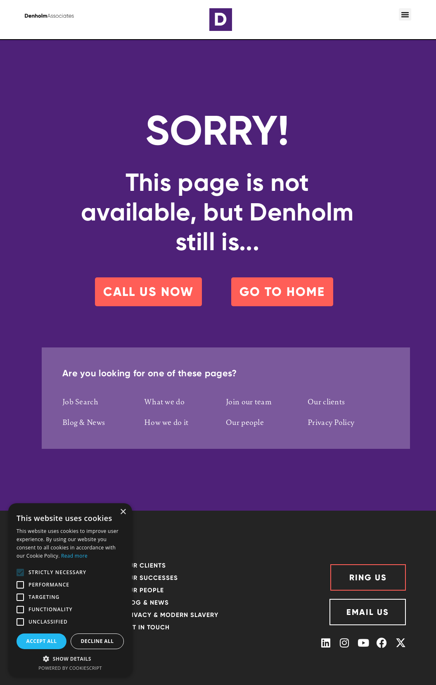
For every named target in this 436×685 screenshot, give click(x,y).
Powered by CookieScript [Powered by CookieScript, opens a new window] (70, 668)
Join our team (249, 401)
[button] (405, 14)
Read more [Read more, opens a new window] (74, 555)
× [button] (123, 512)
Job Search (80, 401)
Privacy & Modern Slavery (170, 615)
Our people (245, 422)
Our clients (326, 401)
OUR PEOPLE (143, 590)
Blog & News (83, 422)
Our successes (150, 578)
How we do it (166, 422)
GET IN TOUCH (146, 627)
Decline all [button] (97, 641)
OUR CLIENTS (144, 565)
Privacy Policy (331, 422)
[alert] (70, 590)
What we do (164, 401)
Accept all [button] (41, 641)
